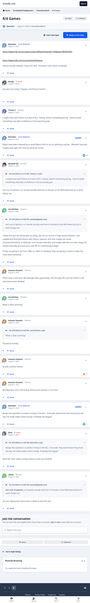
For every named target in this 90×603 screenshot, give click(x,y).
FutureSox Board (38, 26)
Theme (28, 595)
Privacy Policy (40, 595)
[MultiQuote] (3, 73)
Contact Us (52, 595)
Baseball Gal (13, 164)
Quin (10, 432)
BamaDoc (10, 26)
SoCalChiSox (13, 209)
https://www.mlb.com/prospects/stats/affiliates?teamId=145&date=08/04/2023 (37, 51)
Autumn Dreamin (15, 270)
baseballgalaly (36, 219)
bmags (11, 81)
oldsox (11, 475)
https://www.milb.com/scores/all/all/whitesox (23, 60)
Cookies (62, 595)
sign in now (55, 522)
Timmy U (12, 110)
